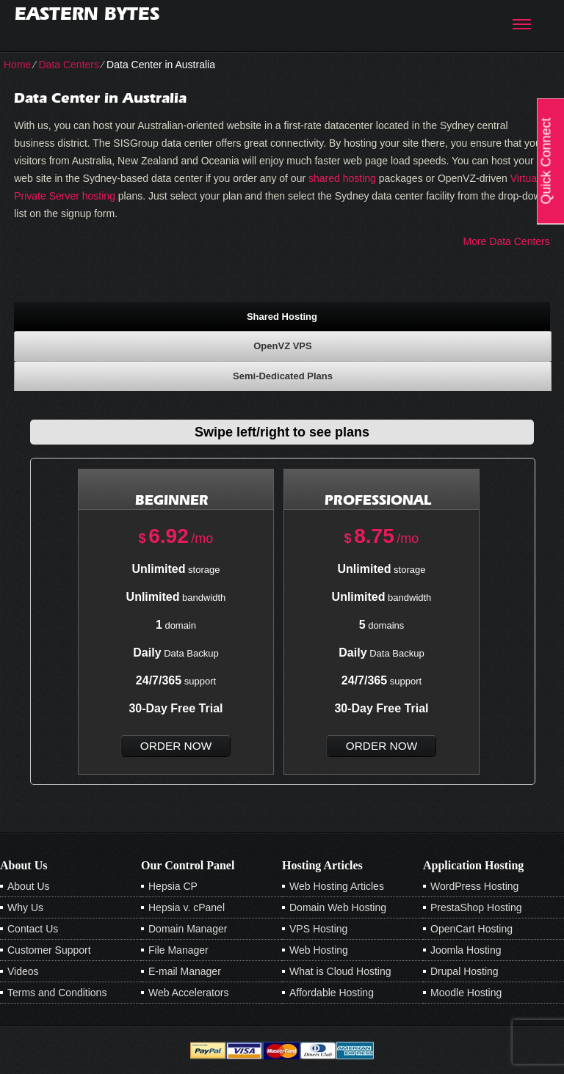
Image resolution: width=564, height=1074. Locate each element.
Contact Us (32, 929)
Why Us (25, 907)
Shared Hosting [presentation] (282, 316)
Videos (23, 971)
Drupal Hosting (464, 971)
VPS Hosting (318, 929)
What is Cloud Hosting (340, 971)
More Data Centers (506, 241)
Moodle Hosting (466, 992)
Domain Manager (187, 929)
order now (176, 745)
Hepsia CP (173, 886)
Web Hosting (318, 950)
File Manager (178, 950)
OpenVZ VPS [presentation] (282, 345)
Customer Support (49, 950)
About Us (28, 886)
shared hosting (342, 178)
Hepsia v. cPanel (186, 907)
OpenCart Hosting (471, 929)
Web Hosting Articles (336, 886)
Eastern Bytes (87, 13)
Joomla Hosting (466, 950)
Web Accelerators (188, 992)
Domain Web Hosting (337, 907)
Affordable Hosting (331, 992)
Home (17, 64)
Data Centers (68, 64)
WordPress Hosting (474, 886)
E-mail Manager (184, 971)
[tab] (282, 316)
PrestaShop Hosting (476, 907)
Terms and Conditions (56, 992)
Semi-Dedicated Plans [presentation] (283, 375)
